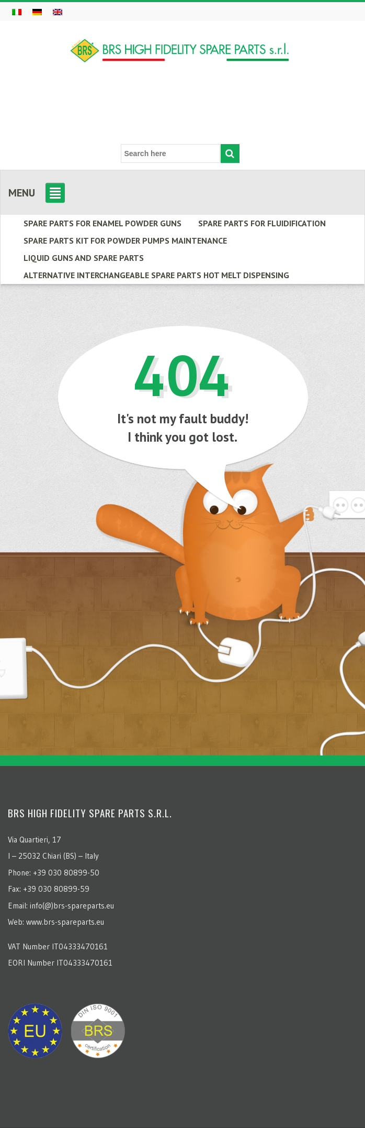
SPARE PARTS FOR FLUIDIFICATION (262, 223)
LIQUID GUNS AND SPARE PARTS (84, 258)
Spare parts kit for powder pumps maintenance (125, 240)
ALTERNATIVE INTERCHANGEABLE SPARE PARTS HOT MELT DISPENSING (156, 275)
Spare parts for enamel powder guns (102, 223)
